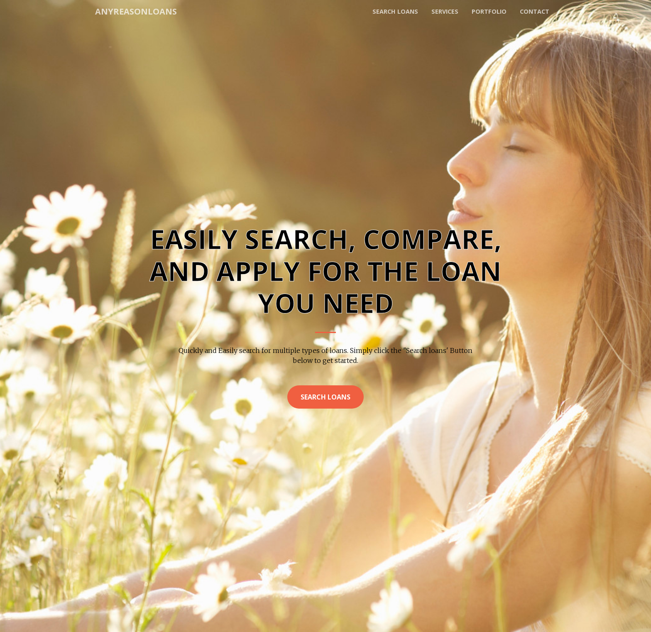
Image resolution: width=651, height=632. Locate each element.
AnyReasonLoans (136, 11)
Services (444, 11)
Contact (534, 11)
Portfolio (489, 11)
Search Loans (325, 397)
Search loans (395, 11)
